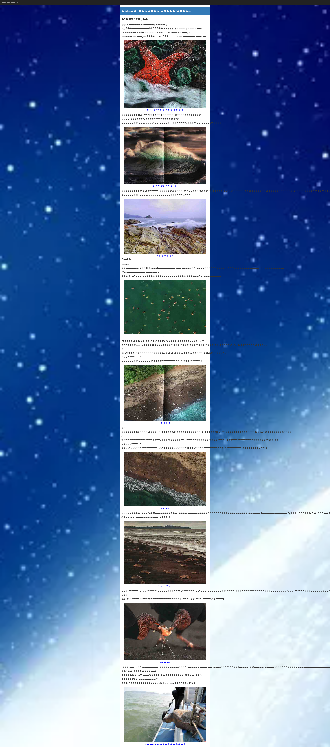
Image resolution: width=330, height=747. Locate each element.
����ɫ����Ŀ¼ (9, 2)
